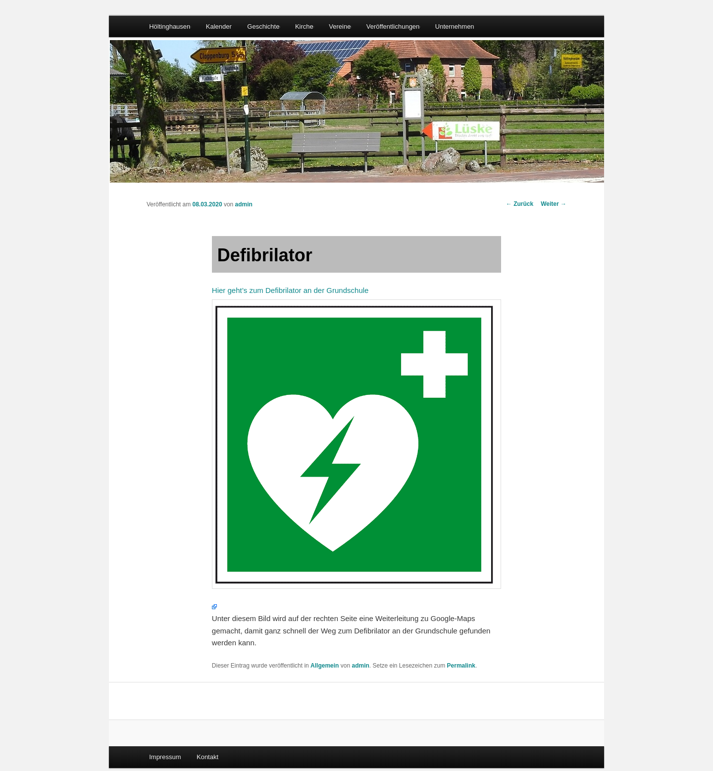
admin (244, 204)
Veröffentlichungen (392, 26)
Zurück (519, 203)
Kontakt (207, 757)
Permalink (461, 665)
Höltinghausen (169, 26)
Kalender (219, 26)
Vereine (340, 26)
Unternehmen (454, 26)
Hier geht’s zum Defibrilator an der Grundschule (356, 437)
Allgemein (324, 665)
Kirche (304, 26)
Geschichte (263, 26)
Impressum (165, 757)
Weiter (553, 203)
